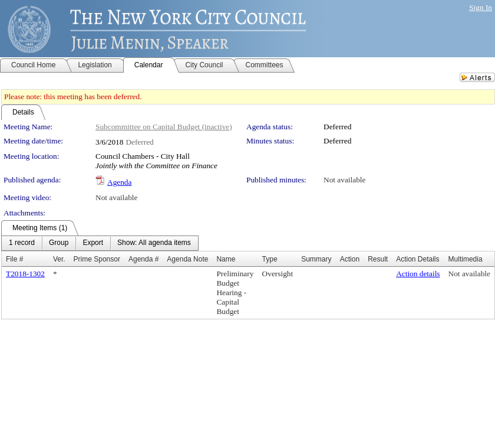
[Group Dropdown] (58, 243)
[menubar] (100, 243)
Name (225, 259)
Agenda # (143, 259)
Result (378, 259)
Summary (316, 259)
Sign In (480, 7)
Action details (418, 273)
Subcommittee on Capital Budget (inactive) (163, 126)
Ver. (59, 259)
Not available (344, 179)
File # (14, 259)
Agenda (119, 182)
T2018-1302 (25, 273)
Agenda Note (187, 259)
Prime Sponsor (97, 259)
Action (349, 259)
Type (270, 259)
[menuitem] (22, 243)
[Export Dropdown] (92, 243)
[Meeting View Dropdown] (154, 243)
